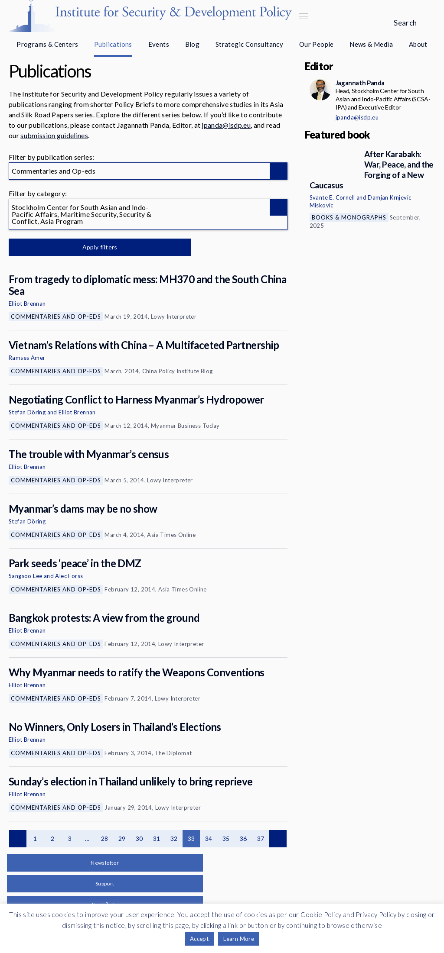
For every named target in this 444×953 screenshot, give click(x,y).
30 (139, 838)
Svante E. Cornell (332, 197)
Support (104, 883)
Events (158, 44)
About (418, 44)
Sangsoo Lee (25, 575)
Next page (278, 838)
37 (260, 838)
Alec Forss (69, 575)
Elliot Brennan (27, 303)
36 (243, 838)
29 (122, 838)
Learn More (238, 938)
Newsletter (105, 862)
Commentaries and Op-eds (56, 316)
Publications (113, 44)
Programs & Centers (47, 44)
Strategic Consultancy (249, 44)
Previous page (17, 838)
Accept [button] (199, 938)
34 (208, 838)
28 (104, 838)
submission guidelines (54, 135)
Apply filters (99, 247)
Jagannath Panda (360, 83)
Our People (316, 44)
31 (156, 838)
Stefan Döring (27, 412)
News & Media (371, 44)
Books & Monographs (349, 217)
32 (174, 838)
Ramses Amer (27, 357)
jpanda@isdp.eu (226, 125)
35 (226, 838)
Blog (192, 44)
